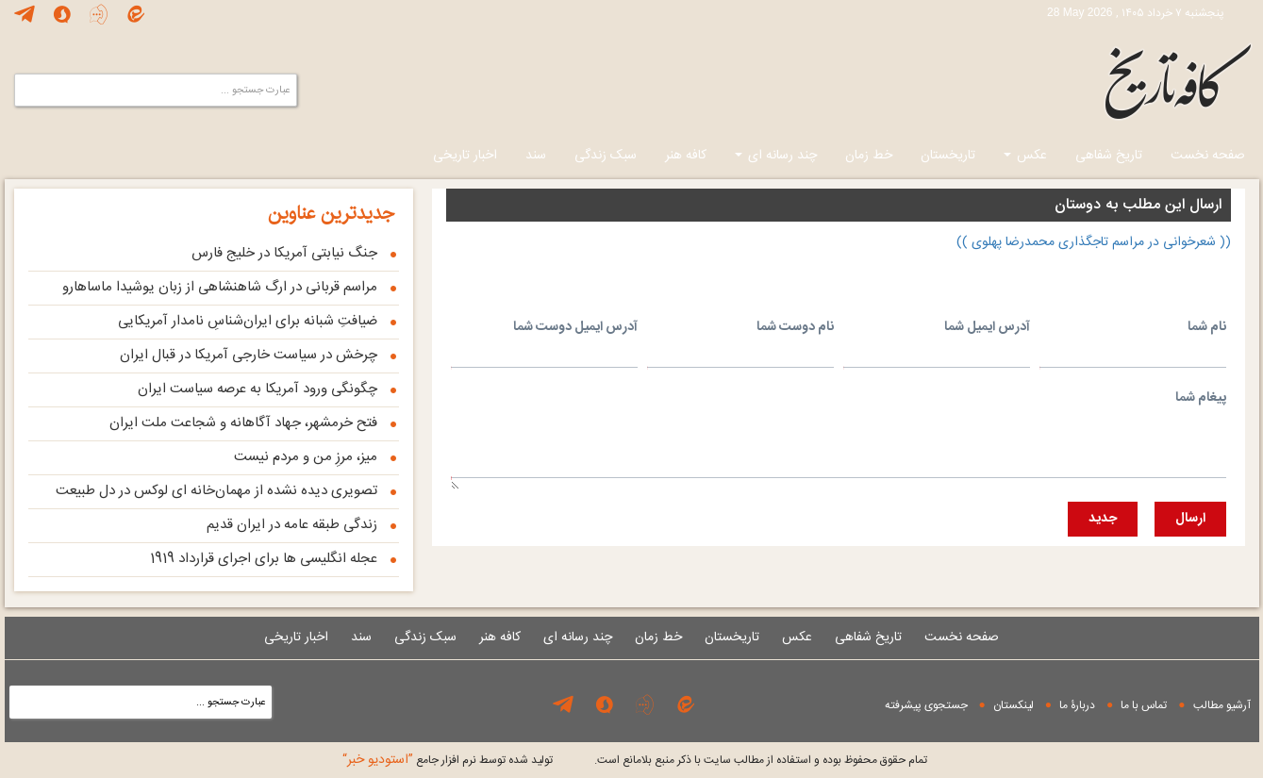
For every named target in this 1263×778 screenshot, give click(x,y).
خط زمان (868, 155)
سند (535, 155)
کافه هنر (685, 155)
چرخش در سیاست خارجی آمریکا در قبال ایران (248, 355)
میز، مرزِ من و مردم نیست (305, 457)
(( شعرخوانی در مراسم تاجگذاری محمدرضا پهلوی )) (1093, 242)
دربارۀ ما (1077, 705)
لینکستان (1013, 705)
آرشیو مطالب (1222, 705)
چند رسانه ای (776, 155)
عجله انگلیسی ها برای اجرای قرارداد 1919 (263, 559)
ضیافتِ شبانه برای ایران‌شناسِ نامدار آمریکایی (247, 321)
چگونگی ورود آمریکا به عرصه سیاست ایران (257, 389)
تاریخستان (948, 155)
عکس (1025, 155)
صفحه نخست (1208, 155)
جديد (1103, 518)
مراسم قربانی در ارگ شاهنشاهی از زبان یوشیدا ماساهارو (219, 287)
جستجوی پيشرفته (926, 705)
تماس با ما (1144, 705)
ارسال (1190, 518)
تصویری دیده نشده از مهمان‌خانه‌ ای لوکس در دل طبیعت (216, 491)
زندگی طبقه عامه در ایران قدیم (292, 525)
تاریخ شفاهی (1108, 155)
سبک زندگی (605, 155)
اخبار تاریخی (465, 155)
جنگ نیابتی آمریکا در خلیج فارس (284, 253)
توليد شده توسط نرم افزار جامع (447, 760)
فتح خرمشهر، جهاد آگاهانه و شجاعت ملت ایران (243, 423)
